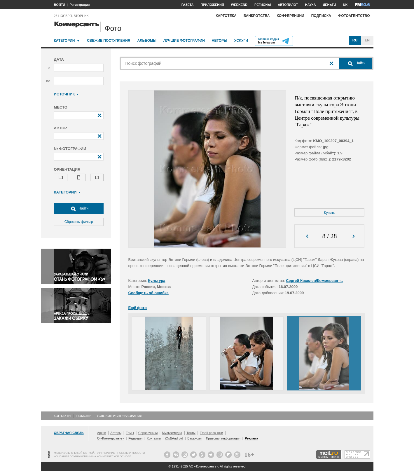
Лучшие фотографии (184, 41)
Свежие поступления (108, 41)
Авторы (219, 41)
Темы (130, 433)
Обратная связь (69, 433)
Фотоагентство (354, 16)
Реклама (251, 438)
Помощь (84, 416)
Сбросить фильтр (78, 222)
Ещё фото (137, 308)
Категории (64, 41)
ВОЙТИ (59, 4)
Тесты (190, 433)
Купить (329, 213)
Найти (79, 208)
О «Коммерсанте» (110, 438)
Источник (66, 94)
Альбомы (146, 41)
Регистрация (80, 4)
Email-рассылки (211, 433)
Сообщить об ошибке (148, 293)
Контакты (62, 416)
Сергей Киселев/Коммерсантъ (314, 280)
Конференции (290, 16)
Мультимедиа (172, 433)
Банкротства (257, 16)
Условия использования (119, 416)
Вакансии (194, 438)
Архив (101, 433)
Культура (156, 280)
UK (345, 4)
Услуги (241, 41)
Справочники (148, 433)
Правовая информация (223, 438)
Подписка (321, 16)
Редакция (135, 438)
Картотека (226, 16)
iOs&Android (174, 438)
